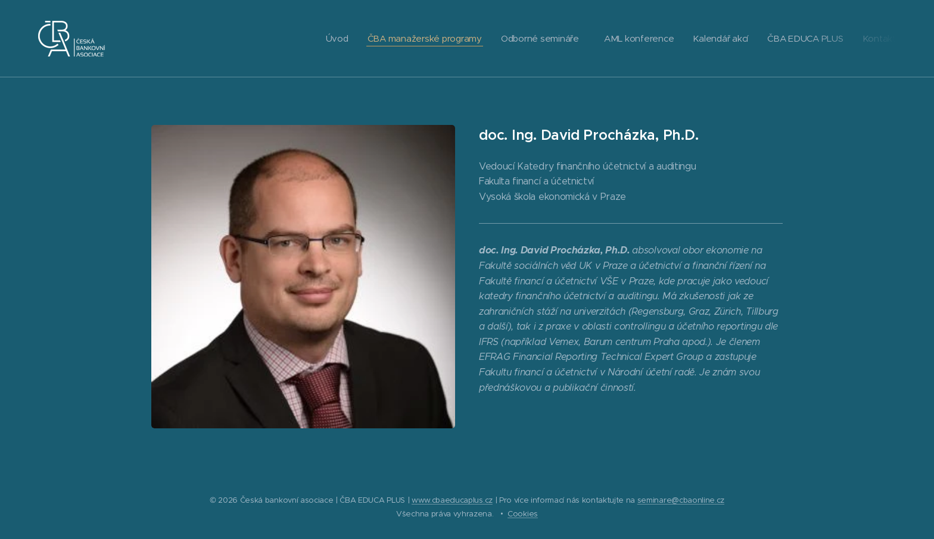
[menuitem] (327, 39)
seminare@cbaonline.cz (680, 500)
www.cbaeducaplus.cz (452, 500)
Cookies (523, 514)
